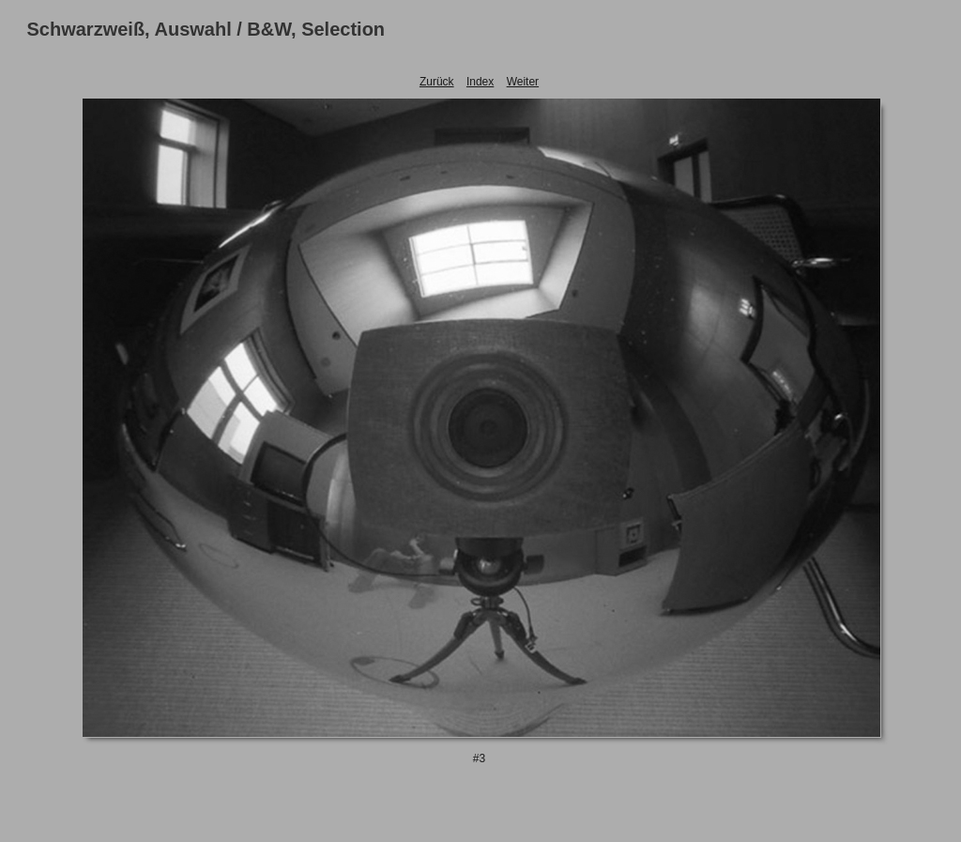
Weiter (523, 81)
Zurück (436, 81)
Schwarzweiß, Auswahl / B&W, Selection (206, 29)
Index (480, 81)
